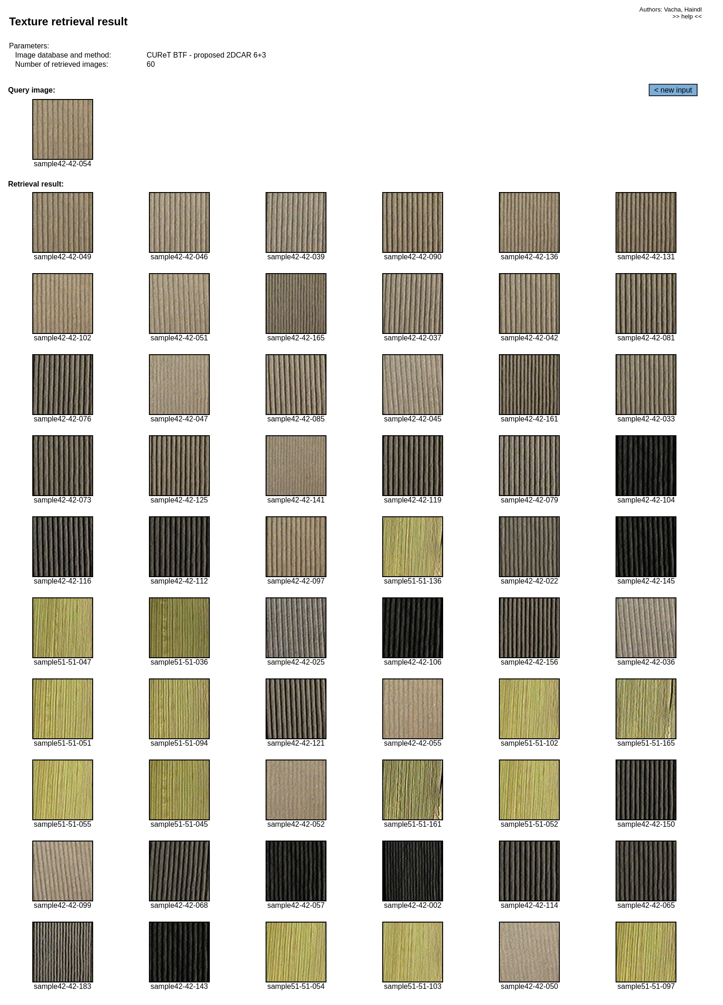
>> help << (687, 16)
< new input (673, 90)
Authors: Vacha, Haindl (671, 9)
